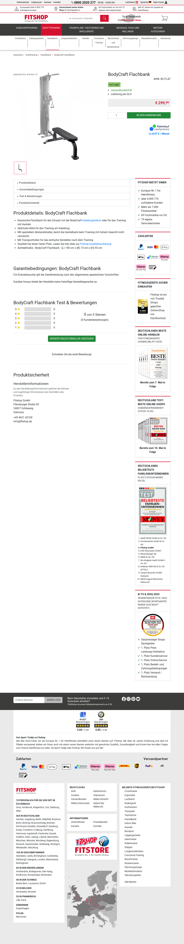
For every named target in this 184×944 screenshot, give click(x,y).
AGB (73, 791)
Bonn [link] (18, 823)
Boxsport (129, 831)
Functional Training (134, 855)
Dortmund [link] (21, 826)
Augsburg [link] (30, 819)
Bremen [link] (51, 823)
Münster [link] (31, 840)
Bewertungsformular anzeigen (71, 340)
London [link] (41, 859)
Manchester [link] (52, 859)
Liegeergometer (132, 835)
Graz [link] (18, 807)
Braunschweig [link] (38, 823)
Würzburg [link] (33, 847)
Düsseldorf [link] (42, 826)
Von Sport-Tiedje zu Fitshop (30, 737)
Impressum (36, 2)
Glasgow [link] (32, 859)
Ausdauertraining (27, 30)
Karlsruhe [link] (43, 833)
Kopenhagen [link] (22, 908)
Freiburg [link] (38, 830)
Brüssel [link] (32, 891)
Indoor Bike (130, 823)
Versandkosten (78, 799)
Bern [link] (25, 883)
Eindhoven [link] (21, 875)
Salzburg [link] (54, 807)
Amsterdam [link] (22, 871)
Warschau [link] (21, 916)
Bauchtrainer (131, 859)
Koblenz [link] (20, 837)
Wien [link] (18, 811)
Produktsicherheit (29, 205)
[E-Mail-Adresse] (29, 700)
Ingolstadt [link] (32, 833)
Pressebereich (100, 822)
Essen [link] (19, 830)
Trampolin (130, 811)
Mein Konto (160, 2)
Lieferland (131, 2)
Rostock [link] (20, 844)
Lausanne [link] (33, 883)
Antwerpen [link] (21, 891)
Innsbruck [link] (27, 807)
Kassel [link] (52, 833)
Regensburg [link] (52, 840)
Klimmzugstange (133, 867)
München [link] (21, 840)
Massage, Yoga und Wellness (128, 32)
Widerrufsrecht (100, 799)
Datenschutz (99, 791)
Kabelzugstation (91, 222)
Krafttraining (51, 30)
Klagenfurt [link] (38, 807)
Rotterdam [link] (46, 875)
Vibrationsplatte (133, 875)
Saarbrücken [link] (31, 844)
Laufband (130, 799)
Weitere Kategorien (158, 32)
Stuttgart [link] (55, 844)
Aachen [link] (20, 819)
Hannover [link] (21, 833)
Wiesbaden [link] (21, 847)
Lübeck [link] (42, 837)
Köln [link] (27, 837)
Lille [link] (18, 900)
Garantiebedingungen (31, 191)
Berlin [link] (38, 819)
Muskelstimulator (133, 871)
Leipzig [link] (34, 837)
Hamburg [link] (48, 830)
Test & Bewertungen (30, 198)
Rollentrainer (131, 843)
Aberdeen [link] (21, 856)
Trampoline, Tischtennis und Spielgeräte (86, 32)
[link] (141, 249)
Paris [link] (23, 900)
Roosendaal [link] (34, 875)
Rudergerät (130, 803)
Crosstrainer (131, 791)
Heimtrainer (131, 839)
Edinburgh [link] (21, 859)
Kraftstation (131, 807)
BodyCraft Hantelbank (64, 57)
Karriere (47, 2)
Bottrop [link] (26, 823)
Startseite (17, 57)
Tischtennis (130, 815)
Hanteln (129, 827)
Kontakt (57, 2)
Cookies (75, 795)
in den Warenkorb (149, 117)
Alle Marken (130, 882)
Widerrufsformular (80, 803)
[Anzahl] (117, 117)
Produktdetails (27, 185)
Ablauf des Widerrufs (98, 805)
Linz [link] (47, 807)
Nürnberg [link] (41, 840)
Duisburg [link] (53, 826)
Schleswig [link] (44, 844)
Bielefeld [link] (46, 819)
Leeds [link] (30, 856)
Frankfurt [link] (28, 830)
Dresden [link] (31, 826)
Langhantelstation (134, 851)
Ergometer (130, 795)
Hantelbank (45, 57)
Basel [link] (19, 883)
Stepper (128, 847)
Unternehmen (23, 2)
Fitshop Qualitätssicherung (95, 246)
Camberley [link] (52, 856)
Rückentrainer (132, 863)
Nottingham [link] (22, 863)
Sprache (145, 2)
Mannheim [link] (52, 837)
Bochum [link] (56, 819)
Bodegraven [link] (35, 871)
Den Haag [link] (47, 871)
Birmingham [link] (40, 856)
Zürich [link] (42, 883)
